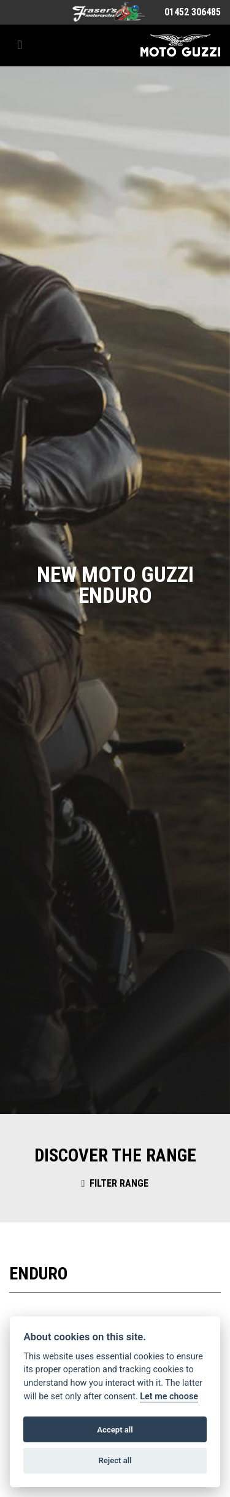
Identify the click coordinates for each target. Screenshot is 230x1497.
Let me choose (169, 1396)
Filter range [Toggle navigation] (115, 1183)
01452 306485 (192, 12)
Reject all (114, 1460)
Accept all (114, 1429)
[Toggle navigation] (19, 45)
